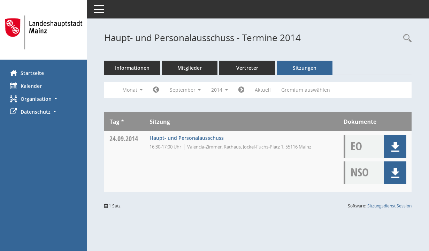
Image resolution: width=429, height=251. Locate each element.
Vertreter (248, 67)
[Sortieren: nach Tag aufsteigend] (122, 122)
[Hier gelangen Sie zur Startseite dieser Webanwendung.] (43, 32)
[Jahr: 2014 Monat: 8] (156, 90)
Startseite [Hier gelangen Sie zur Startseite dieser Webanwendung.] (27, 72)
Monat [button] (132, 89)
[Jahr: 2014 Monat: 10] (241, 90)
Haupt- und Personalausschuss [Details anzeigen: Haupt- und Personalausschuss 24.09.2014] (187, 138)
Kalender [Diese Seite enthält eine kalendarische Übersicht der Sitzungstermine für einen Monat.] (26, 85)
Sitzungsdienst (389, 206)
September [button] (185, 89)
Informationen (132, 67)
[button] (43, 98)
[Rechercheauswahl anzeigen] (406, 38)
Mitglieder (190, 67)
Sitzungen (305, 67)
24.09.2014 (124, 138)
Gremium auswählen (306, 89)
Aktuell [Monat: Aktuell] (263, 89)
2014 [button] (220, 89)
